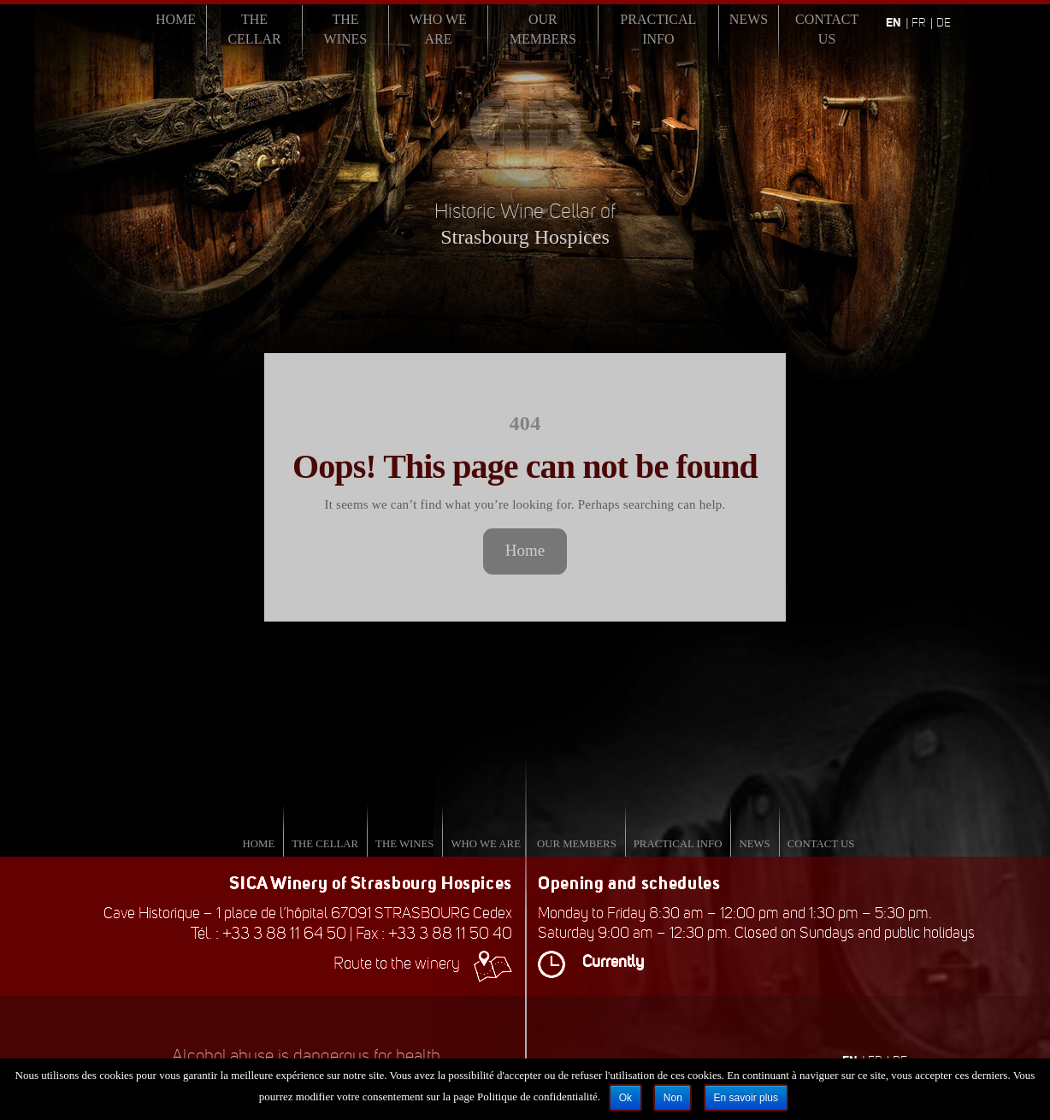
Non (673, 1098)
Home (176, 19)
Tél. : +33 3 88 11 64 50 (268, 933)
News (748, 19)
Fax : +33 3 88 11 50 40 (434, 933)
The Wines (346, 29)
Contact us (826, 29)
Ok (625, 1098)
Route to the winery (422, 963)
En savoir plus (746, 1098)
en (893, 22)
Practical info (658, 29)
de (943, 22)
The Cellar (253, 29)
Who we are (438, 29)
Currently (591, 961)
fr (918, 22)
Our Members (543, 29)
